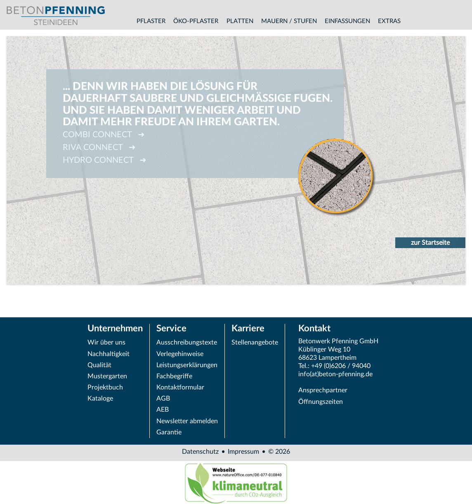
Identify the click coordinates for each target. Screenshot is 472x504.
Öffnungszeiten (320, 402)
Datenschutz (200, 451)
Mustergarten (107, 376)
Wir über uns (106, 342)
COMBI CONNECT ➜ (104, 135)
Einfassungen (347, 21)
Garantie (169, 432)
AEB (162, 409)
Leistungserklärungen (186, 365)
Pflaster (151, 21)
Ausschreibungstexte (186, 342)
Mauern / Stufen (289, 21)
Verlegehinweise (179, 354)
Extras (389, 21)
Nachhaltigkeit (108, 354)
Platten (240, 21)
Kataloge (100, 398)
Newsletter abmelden (187, 421)
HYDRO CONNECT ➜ (104, 160)
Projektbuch (105, 387)
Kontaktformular (180, 387)
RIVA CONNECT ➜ (99, 147)
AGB (163, 398)
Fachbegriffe (174, 376)
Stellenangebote (254, 342)
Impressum (243, 451)
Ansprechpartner (322, 390)
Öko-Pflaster (195, 21)
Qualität (99, 365)
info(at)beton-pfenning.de (335, 374)
